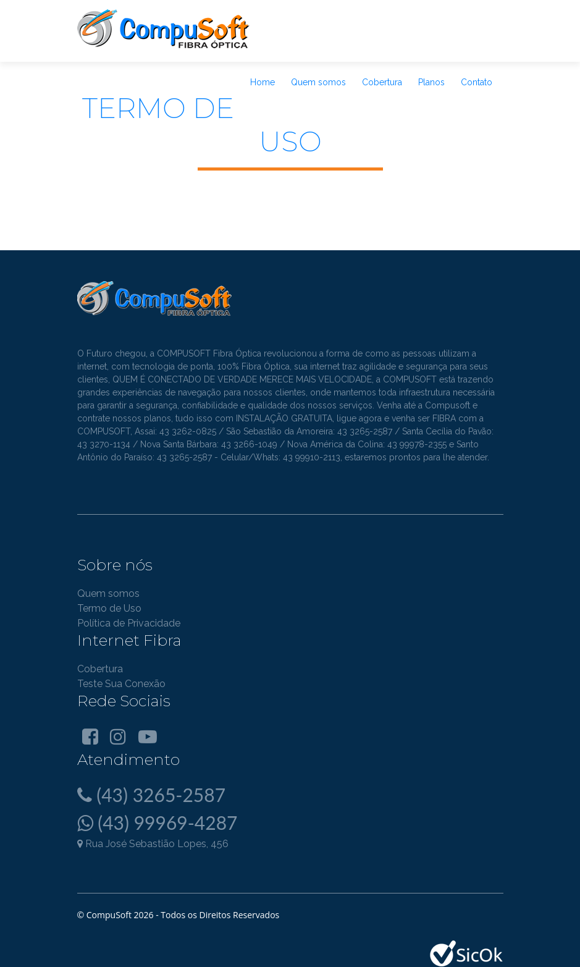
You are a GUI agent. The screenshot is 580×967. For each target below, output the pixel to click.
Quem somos (318, 82)
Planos (431, 82)
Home (262, 82)
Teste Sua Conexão (121, 684)
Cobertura (382, 82)
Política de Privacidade (128, 623)
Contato (476, 82)
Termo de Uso (109, 608)
